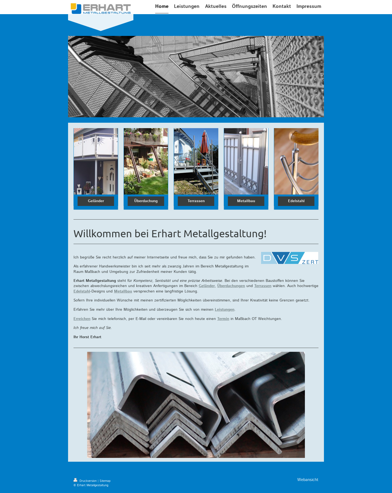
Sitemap (105, 481)
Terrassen (196, 201)
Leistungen (224, 309)
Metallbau (246, 201)
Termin (223, 319)
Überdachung (146, 201)
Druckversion (86, 481)
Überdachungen (231, 286)
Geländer (96, 201)
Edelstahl (296, 201)
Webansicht (307, 480)
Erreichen (82, 319)
